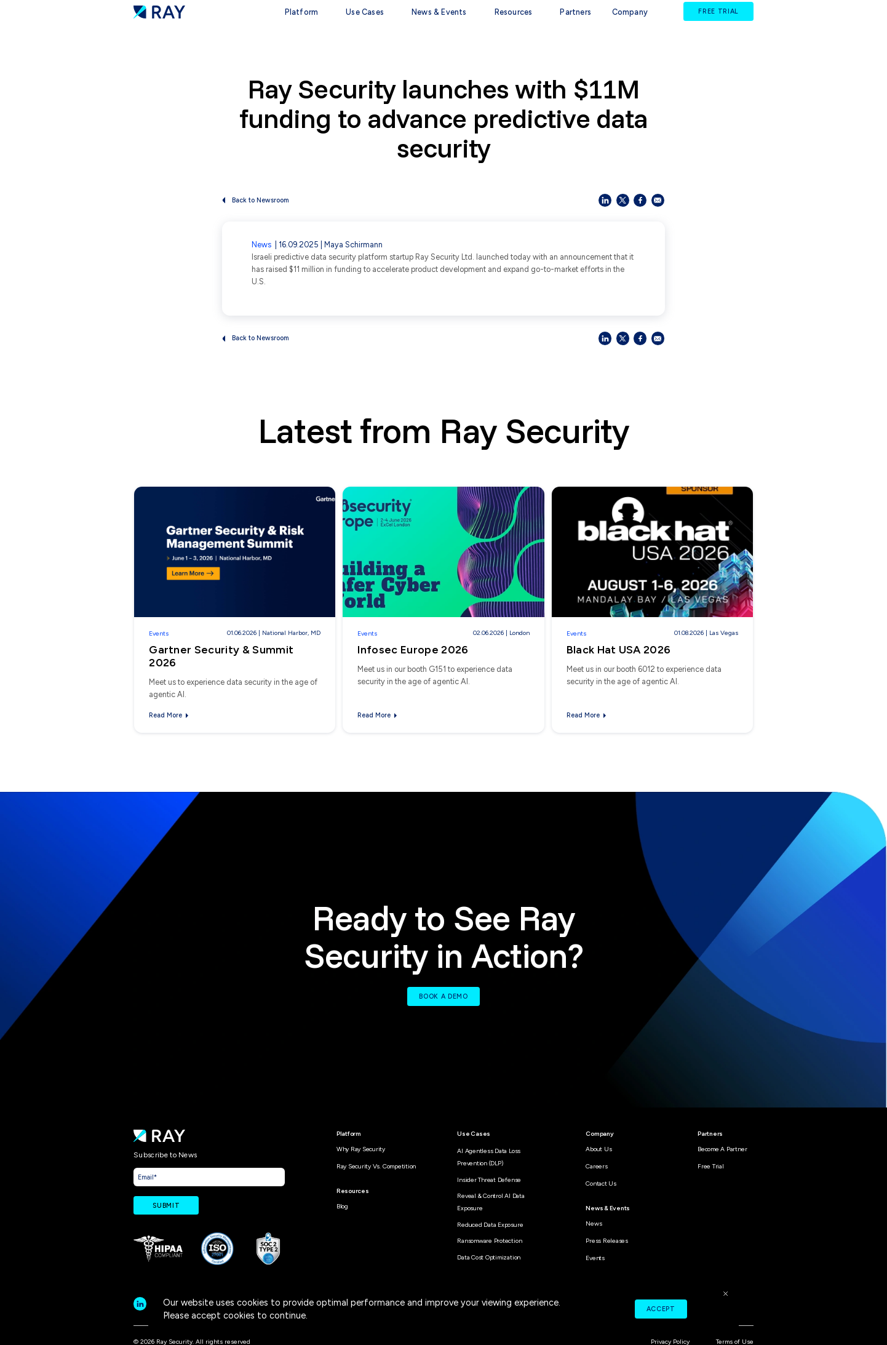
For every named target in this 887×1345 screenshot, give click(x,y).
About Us (598, 1149)
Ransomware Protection (489, 1241)
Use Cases (365, 12)
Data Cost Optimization (488, 1257)
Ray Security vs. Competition (376, 1166)
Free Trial (711, 1166)
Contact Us (601, 1183)
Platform (302, 12)
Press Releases (607, 1241)
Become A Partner (722, 1149)
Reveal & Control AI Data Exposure (490, 1202)
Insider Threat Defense (489, 1180)
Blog (342, 1206)
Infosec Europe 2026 (412, 649)
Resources (514, 12)
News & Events (439, 12)
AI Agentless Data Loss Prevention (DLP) (488, 1157)
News (261, 244)
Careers (596, 1166)
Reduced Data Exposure (490, 1225)
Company (630, 12)
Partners (575, 12)
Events (159, 633)
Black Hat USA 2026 (619, 649)
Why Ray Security (360, 1149)
